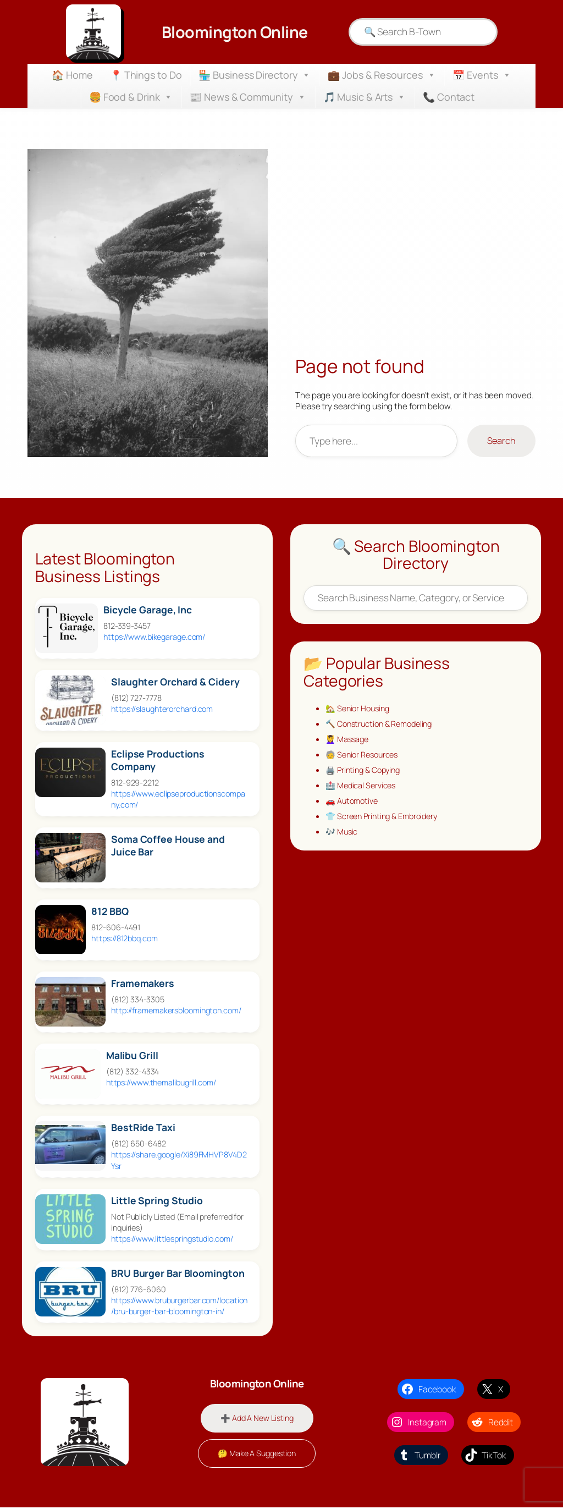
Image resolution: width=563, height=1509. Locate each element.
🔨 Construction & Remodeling (383, 725)
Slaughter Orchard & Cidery (175, 682)
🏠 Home (72, 74)
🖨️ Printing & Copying (365, 774)
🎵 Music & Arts (364, 97)
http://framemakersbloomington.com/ (176, 1010)
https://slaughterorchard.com (162, 709)
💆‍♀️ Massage (348, 741)
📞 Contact (448, 96)
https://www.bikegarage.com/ (154, 637)
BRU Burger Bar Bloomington (177, 1273)
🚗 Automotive (353, 806)
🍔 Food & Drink (131, 97)
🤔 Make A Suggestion (257, 1455)
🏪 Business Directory (254, 75)
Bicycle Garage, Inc (147, 609)
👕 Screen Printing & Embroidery (385, 822)
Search (501, 440)
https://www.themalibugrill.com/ (161, 1082)
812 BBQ (109, 911)
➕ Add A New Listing (256, 1418)
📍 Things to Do (146, 74)
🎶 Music (342, 838)
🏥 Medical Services (362, 789)
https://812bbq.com (124, 938)
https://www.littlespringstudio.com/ (172, 1238)
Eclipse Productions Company (158, 760)
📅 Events (481, 75)
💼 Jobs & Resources (381, 75)
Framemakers (142, 983)
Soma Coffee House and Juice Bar (168, 845)
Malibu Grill (132, 1055)
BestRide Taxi (143, 1127)
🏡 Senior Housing (359, 709)
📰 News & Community (248, 97)
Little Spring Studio (157, 1200)
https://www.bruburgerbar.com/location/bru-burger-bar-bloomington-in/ (179, 1305)
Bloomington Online (234, 31)
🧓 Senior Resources (364, 757)
